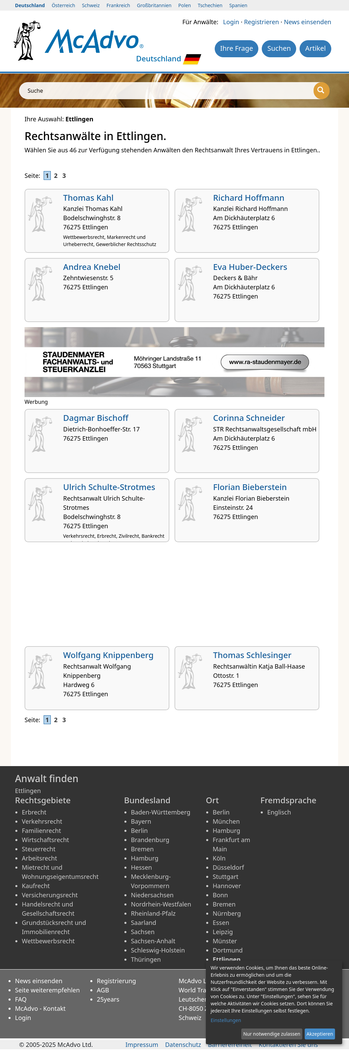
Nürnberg (227, 913)
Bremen (142, 849)
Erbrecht (34, 812)
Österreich (63, 5)
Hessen (141, 867)
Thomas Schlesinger (252, 654)
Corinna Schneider (249, 417)
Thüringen (146, 959)
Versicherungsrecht (50, 895)
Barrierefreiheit (230, 1044)
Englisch (279, 812)
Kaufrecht (36, 886)
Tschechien (210, 5)
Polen (184, 5)
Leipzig (223, 932)
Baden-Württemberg (161, 812)
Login (231, 22)
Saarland (143, 922)
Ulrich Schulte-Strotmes (109, 486)
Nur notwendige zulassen (271, 1034)
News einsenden (307, 22)
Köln (219, 858)
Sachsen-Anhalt (153, 941)
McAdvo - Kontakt (40, 1008)
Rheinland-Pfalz (153, 913)
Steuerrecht (39, 849)
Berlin (139, 830)
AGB (103, 990)
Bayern (141, 821)
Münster (225, 941)
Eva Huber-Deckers (250, 266)
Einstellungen (226, 1020)
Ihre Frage (236, 48)
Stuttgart (226, 876)
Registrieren (261, 22)
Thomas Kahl (88, 197)
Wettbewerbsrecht (48, 941)
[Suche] (322, 90)
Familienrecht (41, 830)
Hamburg (144, 858)
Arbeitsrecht (39, 858)
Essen (221, 922)
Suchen (279, 48)
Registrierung (116, 981)
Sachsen (143, 932)
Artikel (315, 48)
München (226, 821)
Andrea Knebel (91, 266)
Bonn (220, 895)
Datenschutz (183, 1044)
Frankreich (118, 5)
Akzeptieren (319, 1034)
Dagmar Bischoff (95, 417)
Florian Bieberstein (250, 486)
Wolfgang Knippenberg (108, 654)
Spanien (238, 5)
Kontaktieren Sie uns (288, 1044)
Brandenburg (150, 840)
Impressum (141, 1044)
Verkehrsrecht (42, 821)
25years (108, 999)
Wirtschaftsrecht (45, 840)
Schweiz (91, 5)
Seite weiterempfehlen (47, 990)
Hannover (227, 886)
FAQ (21, 999)
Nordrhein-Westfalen (161, 904)
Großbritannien (154, 5)
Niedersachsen (152, 895)
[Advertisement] (174, 596)
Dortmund (228, 950)
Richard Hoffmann (248, 197)
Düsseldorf (228, 867)
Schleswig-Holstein (158, 950)
